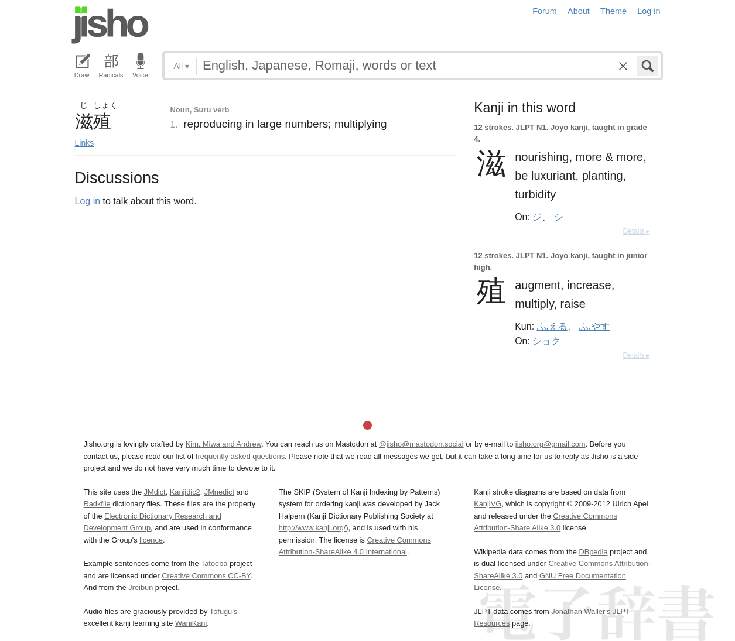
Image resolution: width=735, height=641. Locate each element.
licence (151, 540)
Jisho (110, 25)
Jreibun (140, 587)
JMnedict (219, 492)
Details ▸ (636, 231)
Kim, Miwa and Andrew (223, 444)
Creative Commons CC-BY (206, 575)
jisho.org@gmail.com (550, 444)
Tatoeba (214, 563)
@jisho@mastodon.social (421, 444)
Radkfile (97, 503)
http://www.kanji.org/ (312, 527)
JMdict (155, 492)
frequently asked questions (240, 456)
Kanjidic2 (185, 492)
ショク (546, 340)
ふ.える (552, 326)
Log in (648, 11)
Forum (544, 11)
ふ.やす (594, 326)
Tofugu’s (223, 611)
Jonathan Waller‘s (580, 611)
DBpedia (593, 551)
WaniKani (191, 623)
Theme (613, 11)
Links (84, 143)
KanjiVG (487, 503)
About (579, 11)
